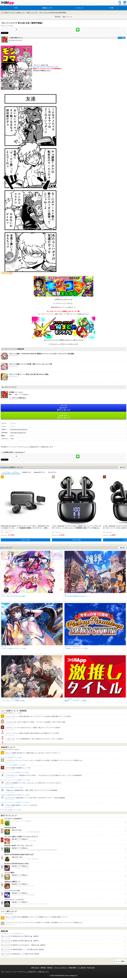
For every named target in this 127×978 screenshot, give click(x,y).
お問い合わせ (35, 967)
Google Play (63, 415)
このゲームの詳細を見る (18, 398)
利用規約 (43, 967)
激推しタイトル (67, 17)
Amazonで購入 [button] (25, 540)
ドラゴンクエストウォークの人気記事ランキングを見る (16, 780)
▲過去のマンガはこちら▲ (63, 299)
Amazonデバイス (39, 472)
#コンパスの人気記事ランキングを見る (12, 757)
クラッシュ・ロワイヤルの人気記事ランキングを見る (15, 772)
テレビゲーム (52, 472)
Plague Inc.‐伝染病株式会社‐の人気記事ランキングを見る (16, 795)
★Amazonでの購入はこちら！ (42, 70)
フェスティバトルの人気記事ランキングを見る (13, 765)
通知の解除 (72, 967)
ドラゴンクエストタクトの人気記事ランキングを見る (15, 802)
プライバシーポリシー (61, 967)
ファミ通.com (81, 967)
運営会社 (50, 967)
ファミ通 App (7, 3)
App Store (63, 408)
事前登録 (57, 17)
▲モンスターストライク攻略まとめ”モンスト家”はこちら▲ (63, 340)
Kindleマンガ (26, 472)
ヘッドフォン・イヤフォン (10, 472)
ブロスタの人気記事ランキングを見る (11, 809)
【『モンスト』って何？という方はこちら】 (63, 344)
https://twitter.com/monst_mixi (18, 432)
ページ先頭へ (121, 961)
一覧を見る (122, 467)
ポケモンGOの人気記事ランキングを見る (12, 787)
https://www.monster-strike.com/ (18, 429)
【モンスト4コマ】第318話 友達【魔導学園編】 (53, 12)
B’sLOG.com (91, 967)
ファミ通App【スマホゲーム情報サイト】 (13, 12)
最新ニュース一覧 (32, 12)
